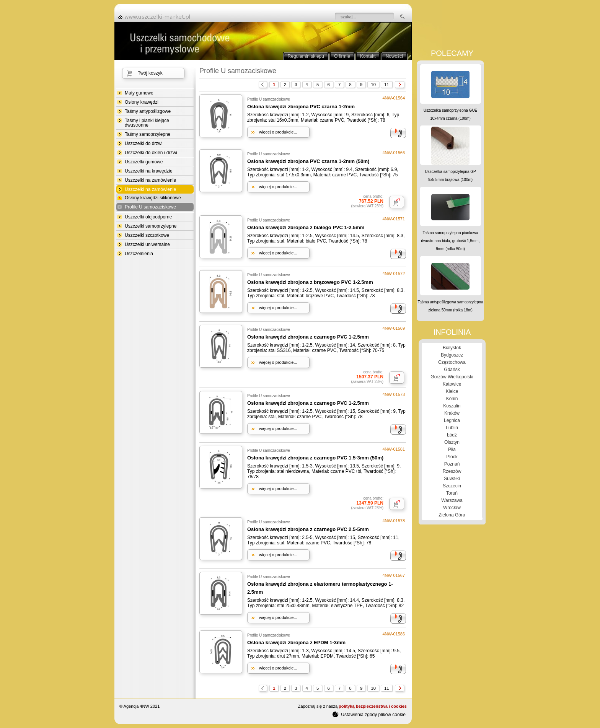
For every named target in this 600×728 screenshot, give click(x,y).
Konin (452, 398)
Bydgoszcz (452, 355)
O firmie (342, 56)
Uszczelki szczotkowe (147, 235)
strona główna (156, 17)
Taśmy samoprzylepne (147, 134)
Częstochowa (452, 362)
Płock (451, 456)
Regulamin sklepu (306, 56)
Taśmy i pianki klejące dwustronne (147, 123)
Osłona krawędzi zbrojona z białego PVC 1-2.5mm (305, 227)
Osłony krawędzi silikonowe (153, 197)
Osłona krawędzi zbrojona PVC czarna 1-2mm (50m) (308, 161)
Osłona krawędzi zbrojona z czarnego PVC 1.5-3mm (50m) (315, 458)
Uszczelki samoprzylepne (150, 226)
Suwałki (452, 478)
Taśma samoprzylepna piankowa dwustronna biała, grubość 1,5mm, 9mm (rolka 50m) (450, 241)
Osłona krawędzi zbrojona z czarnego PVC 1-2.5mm (308, 337)
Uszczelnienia (139, 253)
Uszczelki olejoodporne (148, 217)
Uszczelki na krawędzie (149, 171)
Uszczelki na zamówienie (150, 180)
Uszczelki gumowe (144, 161)
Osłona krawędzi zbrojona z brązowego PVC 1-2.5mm (310, 282)
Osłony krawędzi (141, 102)
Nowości (394, 56)
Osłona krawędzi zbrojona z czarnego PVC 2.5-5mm (308, 529)
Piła (452, 449)
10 (373, 84)
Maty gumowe (139, 93)
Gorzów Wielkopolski (451, 376)
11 (386, 84)
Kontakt (368, 56)
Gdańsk (452, 369)
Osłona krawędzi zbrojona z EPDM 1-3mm (296, 642)
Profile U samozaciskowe (150, 207)
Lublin (452, 427)
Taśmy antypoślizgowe (148, 111)
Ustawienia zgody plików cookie (369, 714)
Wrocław (452, 507)
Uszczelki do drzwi (144, 143)
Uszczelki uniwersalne (147, 244)
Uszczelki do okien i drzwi (151, 152)
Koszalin (451, 406)
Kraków (452, 413)
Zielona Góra (452, 515)
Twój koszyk (150, 73)
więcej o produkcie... (278, 132)
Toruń (452, 493)
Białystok (452, 347)
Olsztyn (452, 442)
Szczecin (452, 486)
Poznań (452, 464)
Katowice (452, 384)
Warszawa (452, 500)
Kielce (452, 391)
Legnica (452, 420)
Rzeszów (452, 471)
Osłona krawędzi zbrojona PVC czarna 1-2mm (301, 106)
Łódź (452, 435)
